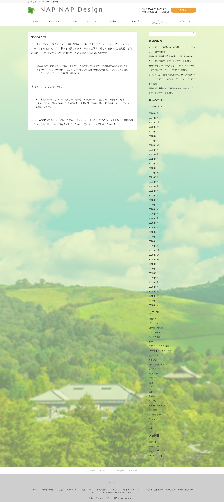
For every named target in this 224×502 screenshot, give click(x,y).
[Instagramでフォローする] (119, 471)
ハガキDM (153, 373)
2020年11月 (154, 204)
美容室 (152, 396)
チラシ (152, 387)
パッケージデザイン (158, 364)
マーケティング (156, 355)
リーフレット (155, 401)
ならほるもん (155, 332)
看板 (151, 341)
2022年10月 (154, 145)
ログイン (153, 442)
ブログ (152, 378)
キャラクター (155, 414)
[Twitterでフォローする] (91, 471)
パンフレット (155, 360)
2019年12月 (154, 250)
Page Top (112, 481)
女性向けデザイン (157, 405)
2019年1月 (154, 291)
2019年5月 (154, 282)
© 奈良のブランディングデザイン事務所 (103, 498)
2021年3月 (154, 191)
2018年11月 (154, 300)
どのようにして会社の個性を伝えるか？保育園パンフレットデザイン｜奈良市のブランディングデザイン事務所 (172, 79)
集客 (151, 392)
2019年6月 (154, 278)
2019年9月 (154, 264)
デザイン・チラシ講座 (159, 346)
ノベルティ (154, 369)
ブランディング (156, 323)
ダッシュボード (84, 120)
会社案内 (153, 410)
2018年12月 (154, 296)
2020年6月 (154, 223)
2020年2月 (154, 241)
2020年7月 (154, 218)
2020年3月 (154, 236)
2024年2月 (154, 118)
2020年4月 (154, 232)
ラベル (152, 419)
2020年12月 (154, 200)
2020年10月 (154, 209)
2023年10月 (154, 127)
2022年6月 (154, 154)
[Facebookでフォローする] (104, 471)
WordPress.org (155, 455)
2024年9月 (154, 113)
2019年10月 (154, 259)
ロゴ (151, 424)
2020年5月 (154, 227)
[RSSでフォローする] (133, 471)
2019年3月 (154, 287)
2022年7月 (154, 150)
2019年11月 (154, 255)
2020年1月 (154, 246)
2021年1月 (154, 195)
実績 (151, 382)
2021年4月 (154, 186)
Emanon (133, 498)
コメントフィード (157, 451)
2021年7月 (154, 177)
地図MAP (153, 319)
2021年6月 (154, 182)
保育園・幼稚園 (156, 328)
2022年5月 (154, 159)
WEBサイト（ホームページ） (162, 351)
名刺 (151, 428)
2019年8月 (154, 268)
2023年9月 (154, 131)
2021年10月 (154, 172)
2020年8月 (154, 214)
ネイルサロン (155, 337)
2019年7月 (154, 273)
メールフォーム (183, 10)
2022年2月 (154, 168)
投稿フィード (155, 446)
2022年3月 (154, 163)
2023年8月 (154, 136)
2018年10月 (154, 305)
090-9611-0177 (156, 9)
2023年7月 (154, 140)
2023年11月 (154, 122)
